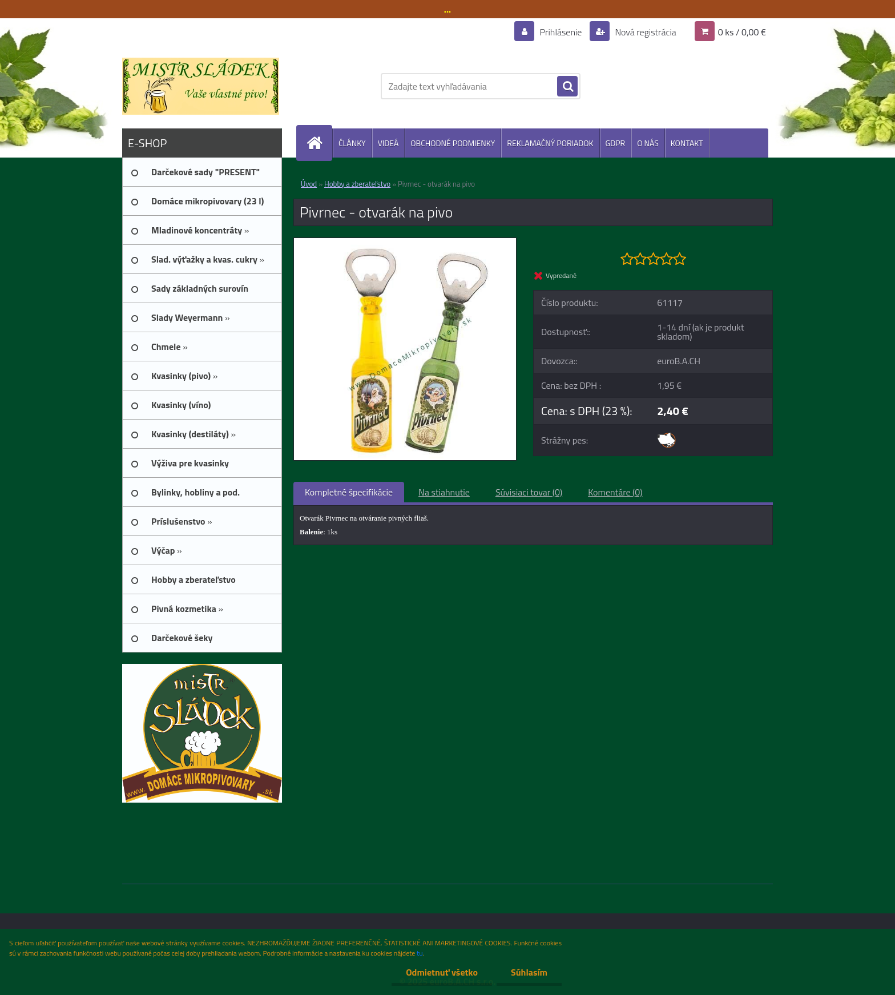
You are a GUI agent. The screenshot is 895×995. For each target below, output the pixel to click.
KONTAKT (687, 143)
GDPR (616, 143)
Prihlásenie (561, 32)
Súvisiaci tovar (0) (528, 492)
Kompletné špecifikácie (349, 492)
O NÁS (648, 143)
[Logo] (200, 86)
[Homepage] (319, 143)
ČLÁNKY (352, 143)
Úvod (309, 184)
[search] (567, 87)
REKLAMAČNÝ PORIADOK (550, 143)
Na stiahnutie (444, 492)
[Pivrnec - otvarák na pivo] (405, 242)
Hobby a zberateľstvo (357, 184)
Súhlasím (529, 972)
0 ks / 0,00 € (742, 32)
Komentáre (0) (615, 492)
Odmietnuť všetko (442, 972)
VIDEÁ (388, 143)
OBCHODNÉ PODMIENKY (452, 143)
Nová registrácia (644, 32)
